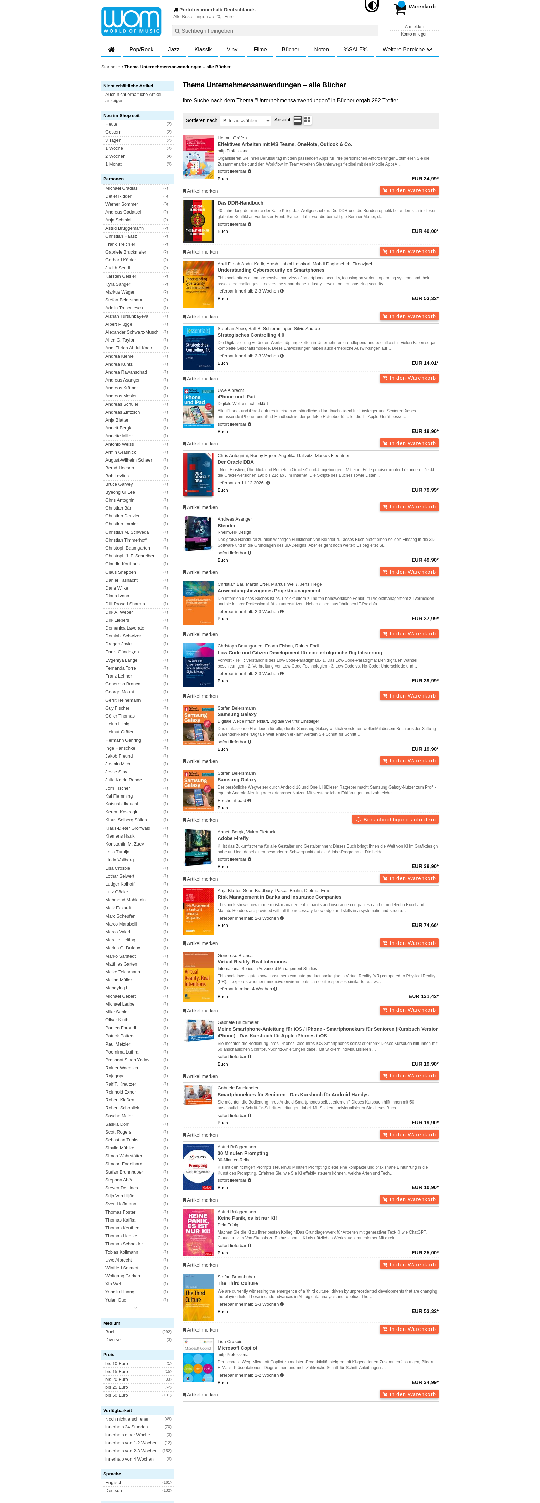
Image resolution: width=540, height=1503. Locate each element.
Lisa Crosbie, (328, 1345)
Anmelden (414, 26)
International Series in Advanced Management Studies (267, 968)
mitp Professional (233, 151)
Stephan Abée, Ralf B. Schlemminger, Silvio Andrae (328, 332)
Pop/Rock (141, 49)
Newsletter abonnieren (138, 1423)
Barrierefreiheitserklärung (219, 1444)
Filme (260, 49)
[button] (140, 98)
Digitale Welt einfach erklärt (243, 403)
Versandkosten (129, 1444)
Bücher (290, 49)
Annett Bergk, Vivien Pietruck (328, 835)
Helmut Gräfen (328, 141)
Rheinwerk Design (234, 532)
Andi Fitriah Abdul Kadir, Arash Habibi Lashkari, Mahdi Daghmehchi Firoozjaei (328, 267)
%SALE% (355, 49)
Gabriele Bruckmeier (328, 1029)
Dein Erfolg (228, 1225)
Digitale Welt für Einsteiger (294, 721)
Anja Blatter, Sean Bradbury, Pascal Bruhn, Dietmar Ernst (328, 894)
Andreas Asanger (328, 522)
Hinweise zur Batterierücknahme (324, 1444)
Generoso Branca (328, 959)
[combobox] (275, 30)
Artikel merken (200, 191)
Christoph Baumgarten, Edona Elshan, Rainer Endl (328, 649)
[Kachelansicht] (308, 120)
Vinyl (233, 49)
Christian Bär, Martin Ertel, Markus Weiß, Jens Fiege (328, 588)
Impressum (259, 1444)
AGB (106, 1444)
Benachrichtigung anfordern (395, 819)
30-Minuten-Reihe (234, 1160)
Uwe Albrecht (328, 394)
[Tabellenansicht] (298, 120)
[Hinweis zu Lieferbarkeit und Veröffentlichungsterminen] (249, 171)
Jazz (173, 49)
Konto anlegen (414, 34)
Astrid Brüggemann (328, 1150)
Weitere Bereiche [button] (407, 49)
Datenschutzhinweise (169, 1444)
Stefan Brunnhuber (328, 1280)
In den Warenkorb (409, 190)
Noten (321, 49)
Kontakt (281, 1444)
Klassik (203, 49)
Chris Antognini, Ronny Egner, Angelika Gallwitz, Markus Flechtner (328, 459)
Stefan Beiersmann (328, 711)
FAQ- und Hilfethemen (402, 1423)
